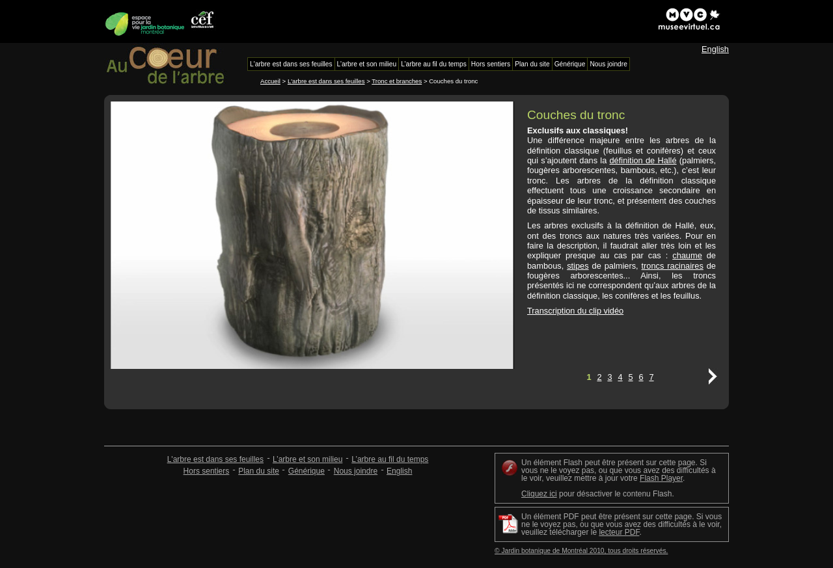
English (715, 49)
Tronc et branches (397, 81)
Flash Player (661, 478)
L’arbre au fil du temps (389, 459)
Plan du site (258, 471)
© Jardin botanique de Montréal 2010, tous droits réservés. (581, 550)
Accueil (270, 81)
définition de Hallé (643, 160)
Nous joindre (355, 471)
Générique (306, 471)
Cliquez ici (539, 493)
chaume (687, 255)
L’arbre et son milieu (307, 459)
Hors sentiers (207, 471)
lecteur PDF (619, 532)
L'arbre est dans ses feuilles (326, 81)
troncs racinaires (672, 266)
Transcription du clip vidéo (575, 311)
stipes (577, 266)
